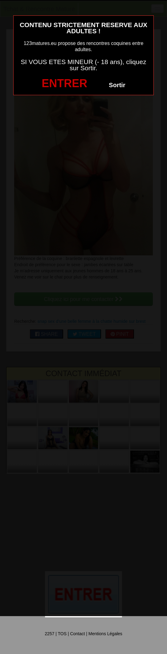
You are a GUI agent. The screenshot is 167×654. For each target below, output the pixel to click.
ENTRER (64, 83)
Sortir (117, 85)
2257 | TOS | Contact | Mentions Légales (83, 633)
